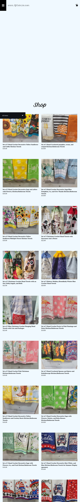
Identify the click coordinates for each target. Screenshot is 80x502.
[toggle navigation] (3, 5)
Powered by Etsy (25, 499)
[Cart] (77, 5)
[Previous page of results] (35, 493)
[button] (12, 36)
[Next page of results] (44, 493)
